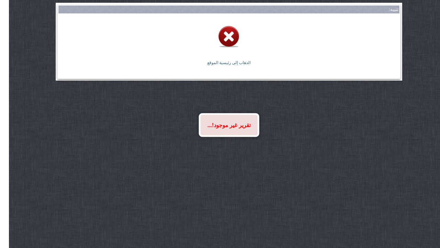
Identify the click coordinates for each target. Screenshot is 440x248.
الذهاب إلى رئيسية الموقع (220, 62)
